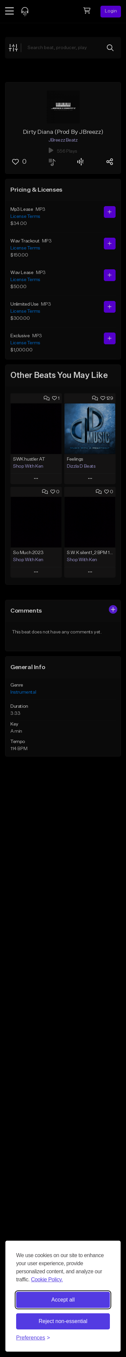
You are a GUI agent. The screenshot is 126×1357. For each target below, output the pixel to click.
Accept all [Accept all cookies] (63, 1300)
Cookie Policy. (47, 1279)
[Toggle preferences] (33, 1338)
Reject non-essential (63, 1321)
